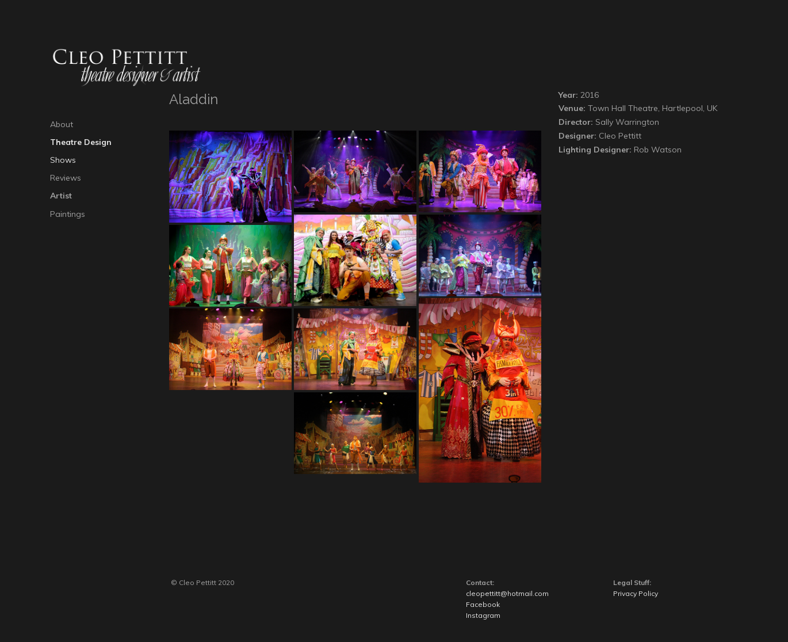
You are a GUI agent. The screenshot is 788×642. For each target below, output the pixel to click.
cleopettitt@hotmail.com (507, 593)
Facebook (483, 604)
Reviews (65, 178)
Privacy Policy (635, 593)
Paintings (67, 214)
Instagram (483, 615)
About (61, 124)
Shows (63, 160)
